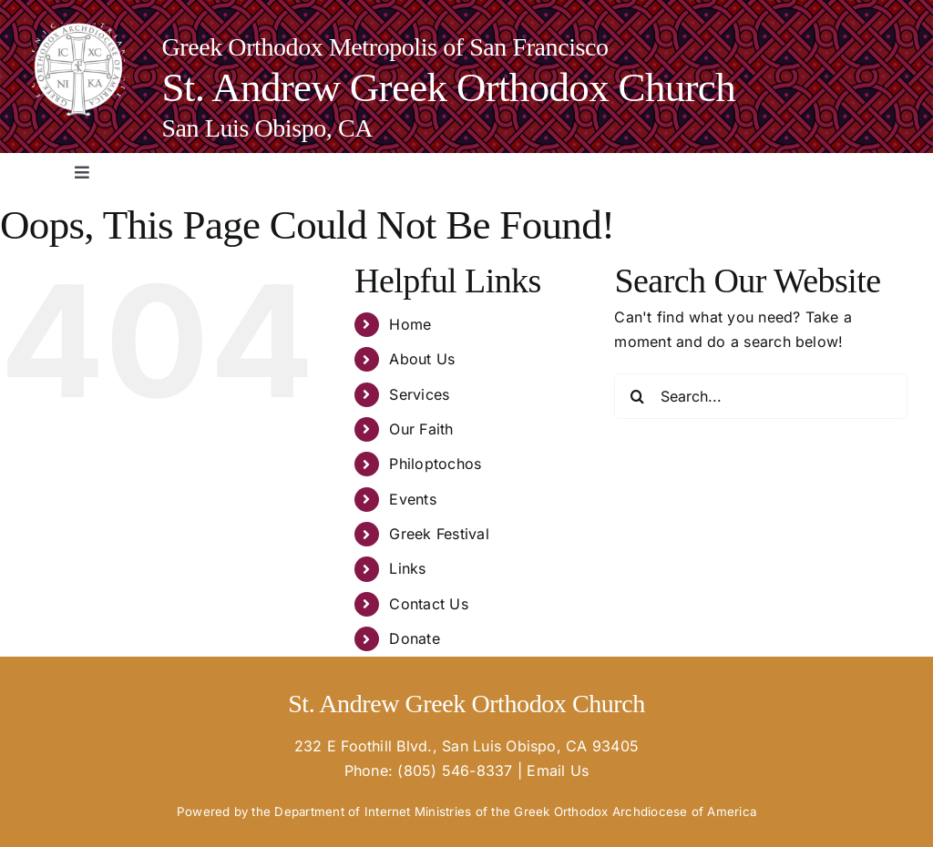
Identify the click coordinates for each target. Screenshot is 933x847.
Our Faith (421, 429)
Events (412, 499)
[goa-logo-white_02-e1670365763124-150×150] (78, 30)
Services (419, 394)
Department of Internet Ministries (372, 811)
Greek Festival (438, 534)
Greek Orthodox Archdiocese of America (635, 811)
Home (410, 324)
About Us (422, 359)
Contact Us (428, 604)
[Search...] (760, 396)
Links (407, 568)
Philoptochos (435, 463)
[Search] (637, 396)
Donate (414, 638)
